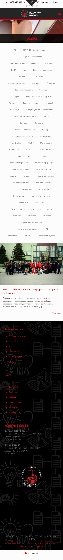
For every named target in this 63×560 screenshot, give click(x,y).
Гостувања (39, 76)
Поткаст (26, 176)
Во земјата (23, 76)
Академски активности (31, 56)
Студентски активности (31, 222)
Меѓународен (46, 143)
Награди (29, 149)
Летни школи (45, 136)
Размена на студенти (40, 196)
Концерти (39, 123)
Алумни (48, 63)
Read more (56, 313)
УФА (47, 229)
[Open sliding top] (31, 3)
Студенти (32, 216)
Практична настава (45, 176)
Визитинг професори (42, 70)
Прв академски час (20, 182)
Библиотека (14, 407)
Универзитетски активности (26, 229)
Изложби (50, 103)
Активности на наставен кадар (25, 63)
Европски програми (24, 90)
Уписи (11, 382)
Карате (46, 116)
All (15, 50)
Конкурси (24, 123)
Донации (51, 83)
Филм (27, 235)
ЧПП (10, 346)
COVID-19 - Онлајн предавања (36, 50)
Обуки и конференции (44, 163)
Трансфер (13, 387)
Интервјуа (14, 109)
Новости (42, 156)
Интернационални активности (39, 109)
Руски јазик (39, 202)
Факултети (13, 341)
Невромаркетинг (24, 156)
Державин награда (16, 83)
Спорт (50, 209)
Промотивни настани (23, 189)
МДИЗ (31, 143)
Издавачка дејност (31, 103)
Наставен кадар (47, 149)
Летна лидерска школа (22, 136)
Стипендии (16, 216)
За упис (12, 103)
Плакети (12, 176)
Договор (36, 83)
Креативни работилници (24, 129)
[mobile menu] (59, 13)
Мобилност (14, 149)
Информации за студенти (25, 116)
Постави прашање (17, 351)
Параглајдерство (43, 169)
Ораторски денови (20, 169)
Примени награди (43, 182)
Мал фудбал (16, 143)
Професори (44, 189)
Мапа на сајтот (15, 356)
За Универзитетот (17, 336)
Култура (46, 129)
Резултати (23, 202)
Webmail (12, 362)
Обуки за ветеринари (18, 163)
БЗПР (13, 70)
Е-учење (12, 397)
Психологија (18, 196)
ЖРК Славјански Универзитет (39, 96)
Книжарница (14, 412)
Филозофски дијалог (46, 235)
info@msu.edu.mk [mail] (50, 2)
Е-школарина (15, 402)
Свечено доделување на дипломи (26, 209)
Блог (25, 70)
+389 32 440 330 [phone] (14, 2)
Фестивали (13, 235)
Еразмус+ (43, 90)
